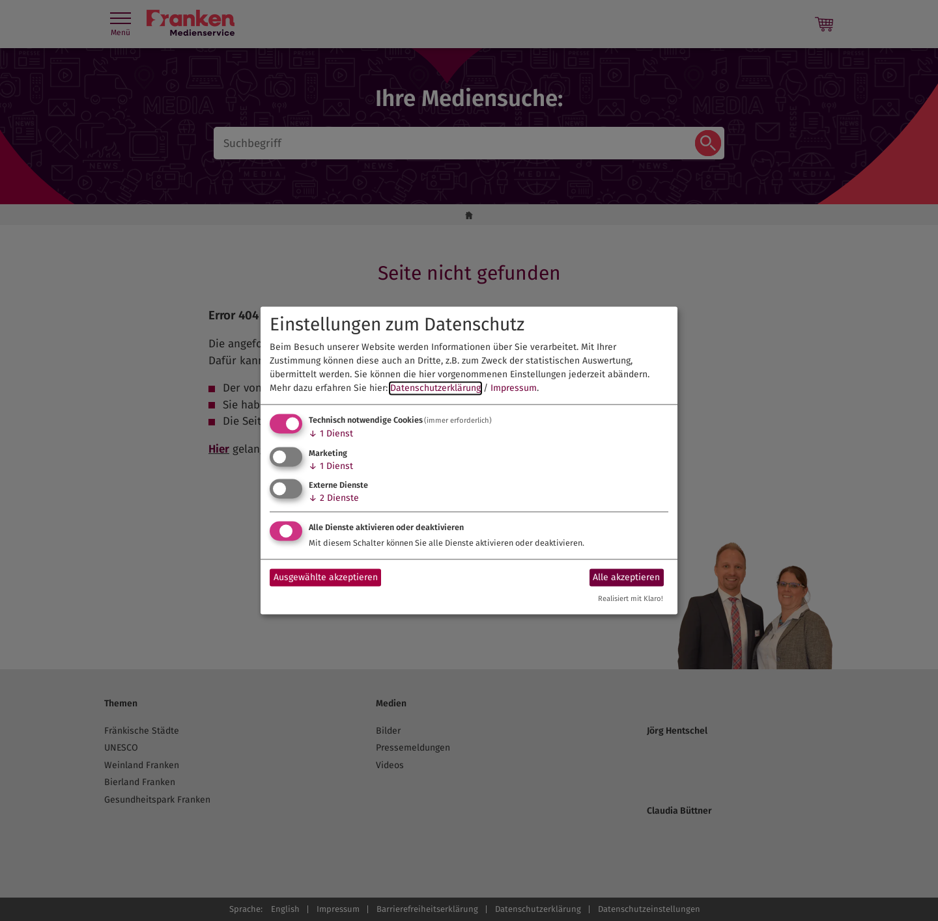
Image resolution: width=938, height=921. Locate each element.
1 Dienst (331, 433)
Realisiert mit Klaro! (630, 599)
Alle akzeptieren (626, 577)
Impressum (513, 388)
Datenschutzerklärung (435, 388)
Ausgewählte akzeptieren (326, 577)
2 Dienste (334, 498)
